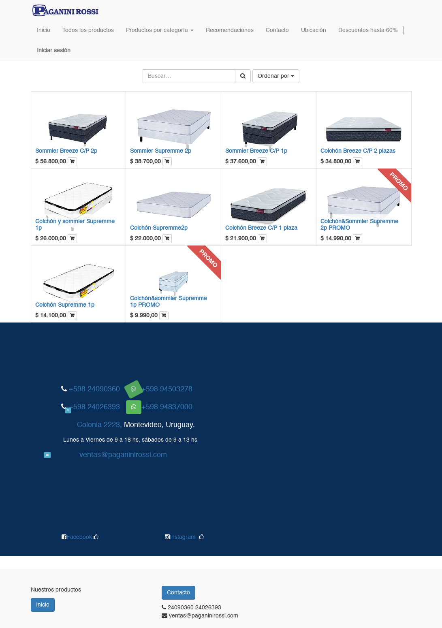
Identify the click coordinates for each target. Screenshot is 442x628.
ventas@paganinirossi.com (123, 455)
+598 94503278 (166, 389)
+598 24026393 (94, 407)
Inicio (42, 605)
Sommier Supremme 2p (160, 151)
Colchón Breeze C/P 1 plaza (261, 228)
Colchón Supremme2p (159, 228)
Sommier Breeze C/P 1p (256, 151)
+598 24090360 (94, 389)
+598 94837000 (166, 407)
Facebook (80, 537)
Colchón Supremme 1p (64, 305)
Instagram (183, 537)
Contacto (178, 593)
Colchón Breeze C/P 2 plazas (357, 151)
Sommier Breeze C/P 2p (66, 151)
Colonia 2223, (99, 425)
